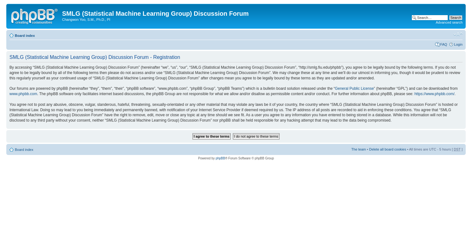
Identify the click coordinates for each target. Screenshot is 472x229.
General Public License (354, 88)
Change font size (458, 34)
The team (358, 149)
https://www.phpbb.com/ (434, 94)
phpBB (220, 158)
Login (458, 44)
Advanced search (449, 22)
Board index (25, 35)
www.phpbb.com (23, 94)
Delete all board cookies (387, 149)
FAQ (443, 44)
